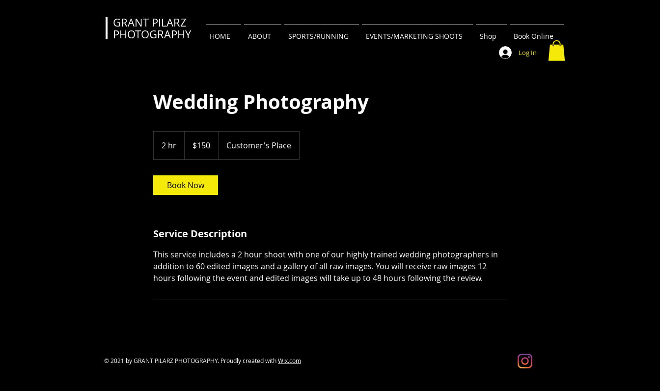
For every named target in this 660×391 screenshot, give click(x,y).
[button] (556, 50)
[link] (185, 185)
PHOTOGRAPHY (152, 34)
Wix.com (289, 360)
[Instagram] (525, 361)
